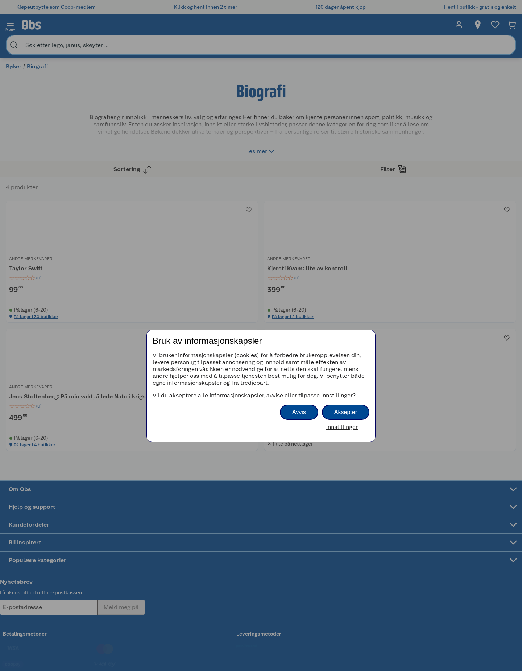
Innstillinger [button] (342, 426)
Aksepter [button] (345, 412)
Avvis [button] (299, 412)
